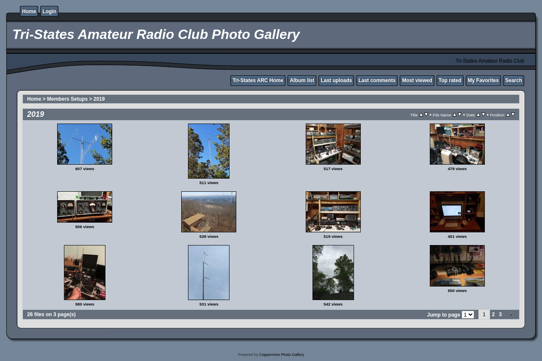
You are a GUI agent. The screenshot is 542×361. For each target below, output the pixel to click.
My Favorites (483, 80)
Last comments (376, 80)
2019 (99, 99)
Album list (302, 80)
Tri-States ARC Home (257, 80)
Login (49, 11)
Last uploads (336, 80)
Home (29, 11)
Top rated (450, 80)
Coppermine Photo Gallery (281, 355)
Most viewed (417, 80)
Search (513, 80)
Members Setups (67, 99)
